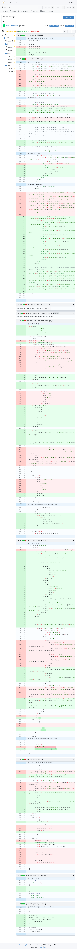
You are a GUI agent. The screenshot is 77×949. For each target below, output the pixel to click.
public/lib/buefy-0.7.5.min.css (38, 313)
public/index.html (34, 59)
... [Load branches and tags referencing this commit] (3, 21)
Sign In (72, 2)
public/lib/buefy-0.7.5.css (38, 304)
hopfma (7, 7)
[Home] (3, 2)
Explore (10, 2)
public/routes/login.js (36, 540)
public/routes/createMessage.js (39, 321)
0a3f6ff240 (54, 25)
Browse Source (68, 17)
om (13, 7)
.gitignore (30, 35)
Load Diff (47, 308)
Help (16, 2)
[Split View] (69, 31)
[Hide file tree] (3, 31)
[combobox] (65, 31)
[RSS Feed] (40, 7)
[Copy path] (35, 35)
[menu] (74, 31)
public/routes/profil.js (36, 759)
